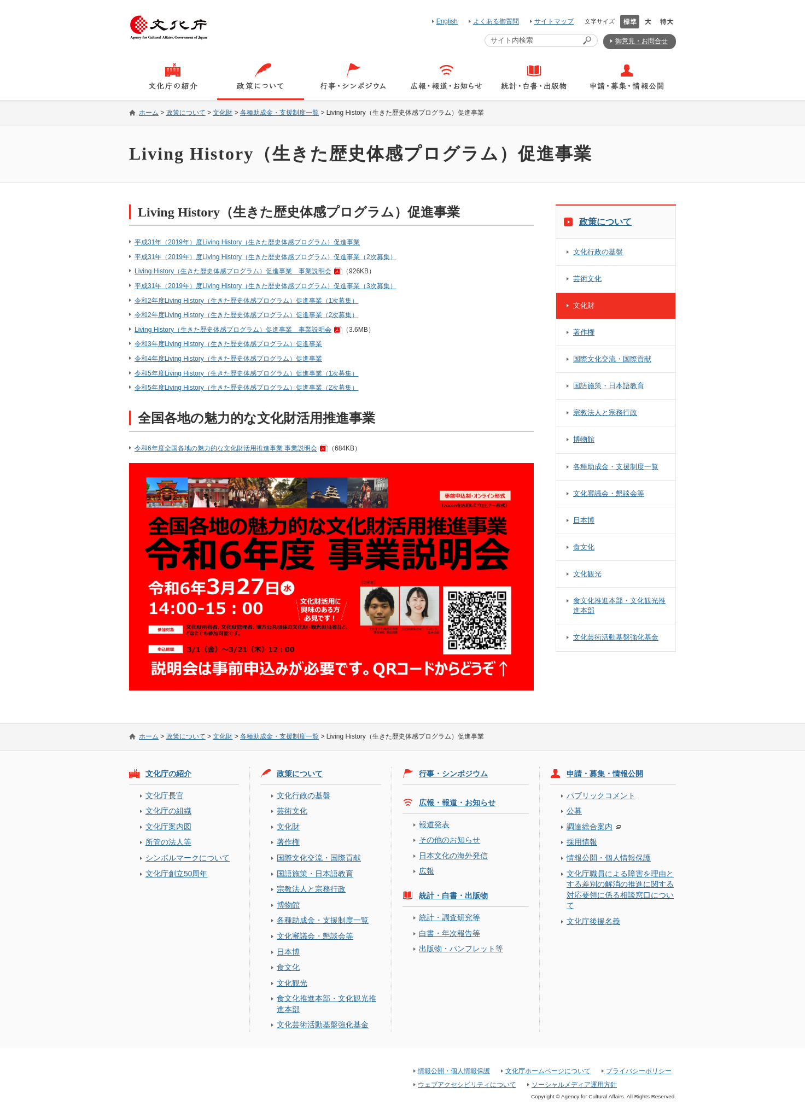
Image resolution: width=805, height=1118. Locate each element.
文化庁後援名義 (593, 921)
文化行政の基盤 (598, 252)
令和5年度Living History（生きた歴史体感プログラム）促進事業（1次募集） (246, 373)
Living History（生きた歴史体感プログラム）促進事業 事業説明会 (233, 271)
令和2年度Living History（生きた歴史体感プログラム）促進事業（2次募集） (246, 315)
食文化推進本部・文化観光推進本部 (619, 605)
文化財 (222, 112)
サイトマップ (554, 21)
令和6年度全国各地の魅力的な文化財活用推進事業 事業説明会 (226, 448)
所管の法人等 (168, 842)
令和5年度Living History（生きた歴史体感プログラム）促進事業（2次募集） (246, 387)
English (447, 21)
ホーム (149, 112)
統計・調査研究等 (449, 917)
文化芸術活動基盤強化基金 (615, 637)
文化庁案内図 (168, 826)
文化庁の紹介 (168, 773)
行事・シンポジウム (453, 773)
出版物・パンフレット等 (461, 948)
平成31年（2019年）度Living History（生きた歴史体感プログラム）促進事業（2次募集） (265, 257)
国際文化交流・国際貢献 (612, 359)
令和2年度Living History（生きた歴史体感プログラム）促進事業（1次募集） (246, 301)
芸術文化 (587, 278)
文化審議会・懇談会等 (608, 493)
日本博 (583, 520)
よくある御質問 (496, 21)
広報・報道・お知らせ (457, 802)
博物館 (583, 439)
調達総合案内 (589, 826)
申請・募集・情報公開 (605, 773)
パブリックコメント (601, 795)
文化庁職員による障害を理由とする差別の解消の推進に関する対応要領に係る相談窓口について (620, 889)
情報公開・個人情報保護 (609, 857)
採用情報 (582, 842)
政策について (186, 112)
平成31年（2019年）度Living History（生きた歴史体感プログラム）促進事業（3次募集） (265, 286)
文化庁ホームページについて (548, 1071)
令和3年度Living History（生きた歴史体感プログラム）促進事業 (228, 344)
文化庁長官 (164, 795)
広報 (426, 871)
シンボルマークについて (187, 857)
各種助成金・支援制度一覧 (279, 112)
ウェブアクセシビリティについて (467, 1084)
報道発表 (434, 824)
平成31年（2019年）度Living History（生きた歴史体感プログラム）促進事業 (247, 242)
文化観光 (587, 574)
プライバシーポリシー (639, 1071)
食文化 (583, 547)
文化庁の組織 (168, 810)
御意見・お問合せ (641, 41)
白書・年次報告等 (449, 933)
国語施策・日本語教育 (608, 386)
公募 (574, 810)
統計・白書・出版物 (453, 895)
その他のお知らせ (449, 839)
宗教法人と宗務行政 (605, 412)
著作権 (583, 332)
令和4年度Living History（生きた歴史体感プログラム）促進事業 (228, 358)
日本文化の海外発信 (453, 855)
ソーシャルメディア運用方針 (574, 1084)
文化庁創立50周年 (176, 873)
